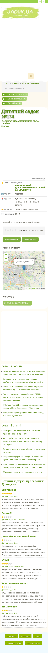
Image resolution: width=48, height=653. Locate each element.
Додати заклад (34, 643)
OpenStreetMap (32, 288)
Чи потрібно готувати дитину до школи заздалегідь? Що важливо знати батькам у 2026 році (22, 441)
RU (43, 1)
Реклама (26, 636)
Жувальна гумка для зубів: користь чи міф (22, 472)
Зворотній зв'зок (14, 643)
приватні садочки (17, 94)
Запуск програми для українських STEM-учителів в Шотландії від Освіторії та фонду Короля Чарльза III (23, 397)
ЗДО (38, 636)
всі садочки (14, 103)
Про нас (12, 636)
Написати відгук (11, 239)
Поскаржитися (30, 239)
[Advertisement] (24, 43)
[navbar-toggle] (31, 76)
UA (40, 1)
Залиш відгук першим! (17, 303)
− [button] (6, 259)
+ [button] (6, 255)
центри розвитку (17, 99)
